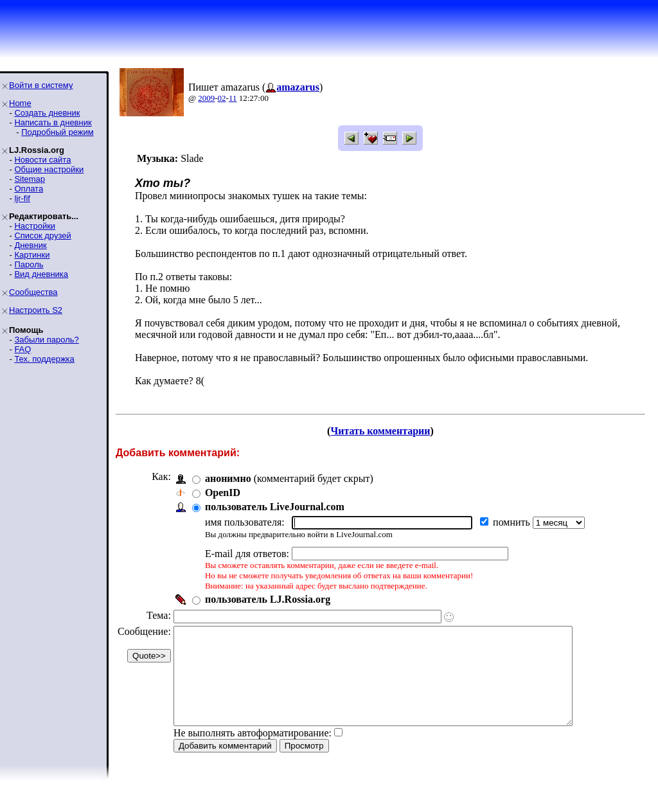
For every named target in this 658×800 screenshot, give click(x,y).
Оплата (28, 188)
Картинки (31, 255)
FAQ (22, 349)
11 (233, 98)
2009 (206, 98)
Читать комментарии (380, 430)
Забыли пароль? (46, 339)
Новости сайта (42, 159)
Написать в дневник (52, 122)
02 (222, 98)
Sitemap (29, 179)
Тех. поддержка (44, 359)
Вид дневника (41, 274)
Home (20, 103)
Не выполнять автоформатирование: (252, 752)
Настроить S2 (35, 310)
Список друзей (42, 235)
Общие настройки (49, 169)
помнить (513, 522)
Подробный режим (57, 132)
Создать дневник (47, 113)
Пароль (28, 264)
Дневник (30, 245)
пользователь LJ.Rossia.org (267, 599)
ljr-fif (22, 198)
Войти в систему (41, 85)
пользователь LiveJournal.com (274, 506)
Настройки (34, 226)
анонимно (228, 478)
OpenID (222, 492)
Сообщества (33, 292)
